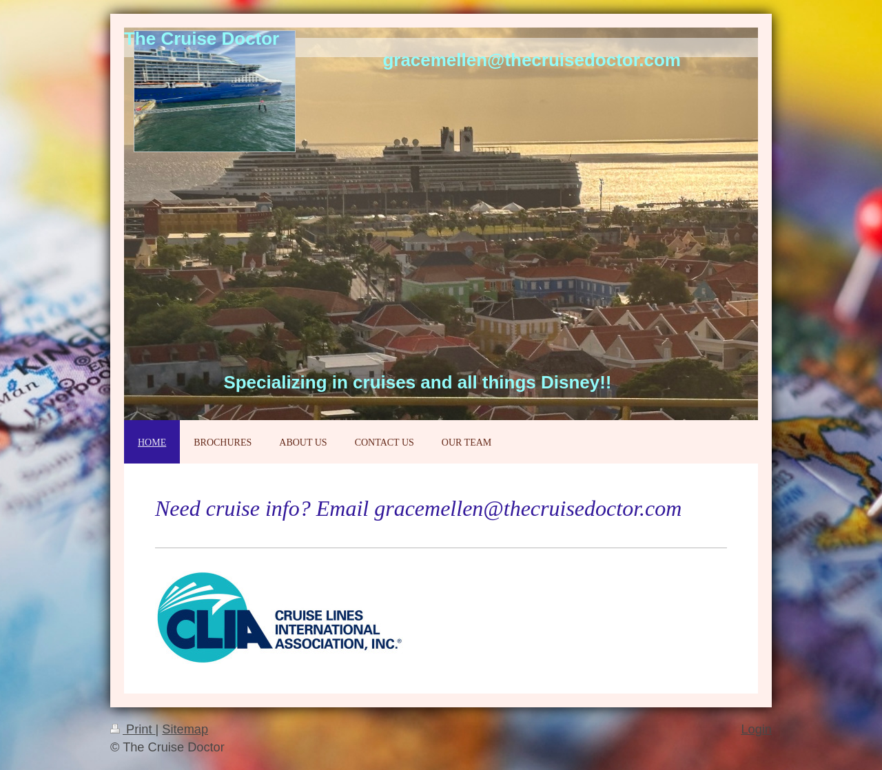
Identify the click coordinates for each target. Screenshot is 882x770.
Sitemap (185, 729)
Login (756, 729)
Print (133, 729)
